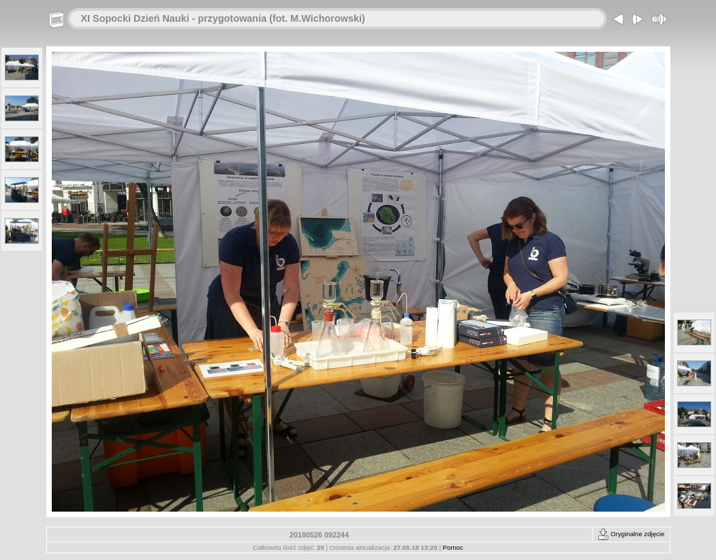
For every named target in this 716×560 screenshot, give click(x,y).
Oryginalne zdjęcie (631, 534)
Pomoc (453, 547)
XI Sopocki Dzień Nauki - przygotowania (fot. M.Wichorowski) (223, 18)
